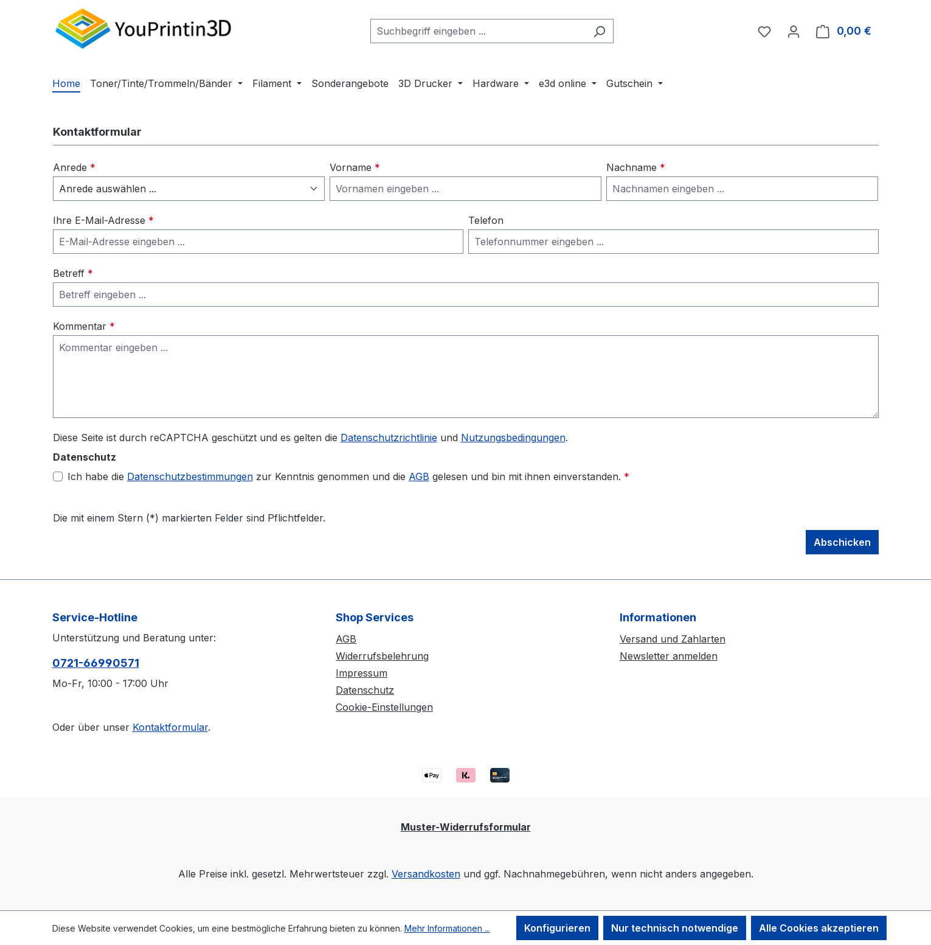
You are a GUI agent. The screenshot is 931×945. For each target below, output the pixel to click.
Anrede (74, 167)
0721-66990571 (95, 663)
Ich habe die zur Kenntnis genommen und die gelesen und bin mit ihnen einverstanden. (348, 476)
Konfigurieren (557, 928)
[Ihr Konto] (793, 31)
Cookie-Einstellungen (384, 707)
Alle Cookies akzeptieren (819, 928)
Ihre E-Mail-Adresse (103, 220)
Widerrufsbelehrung (382, 656)
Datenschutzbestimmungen (190, 476)
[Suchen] (599, 31)
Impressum (361, 673)
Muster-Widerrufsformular (466, 827)
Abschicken (842, 542)
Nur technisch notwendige (674, 928)
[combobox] (478, 31)
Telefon (486, 220)
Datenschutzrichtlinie (389, 437)
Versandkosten (426, 874)
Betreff (73, 273)
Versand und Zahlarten (672, 639)
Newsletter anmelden (669, 656)
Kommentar (84, 326)
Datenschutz (365, 690)
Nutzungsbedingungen (513, 437)
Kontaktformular (170, 727)
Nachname (635, 167)
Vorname (355, 167)
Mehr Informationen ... (447, 928)
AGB (419, 476)
